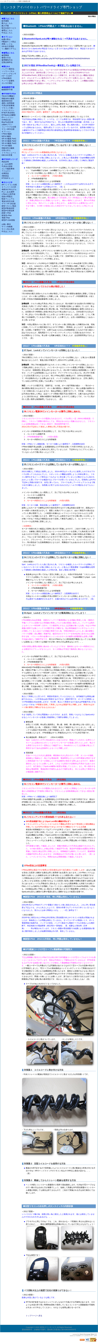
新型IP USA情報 (8, 220)
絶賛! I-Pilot (6, 213)
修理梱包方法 (7, 60)
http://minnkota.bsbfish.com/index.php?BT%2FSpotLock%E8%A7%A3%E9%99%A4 (56, 58)
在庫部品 (5, 173)
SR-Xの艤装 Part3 (9, 143)
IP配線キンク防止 (9, 42)
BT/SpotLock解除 (9, 115)
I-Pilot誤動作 (7, 78)
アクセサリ (6, 171)
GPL (91, 1335)
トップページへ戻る (34, 1316)
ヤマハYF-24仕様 (9, 204)
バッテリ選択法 (8, 69)
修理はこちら (7, 30)
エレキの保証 (7, 83)
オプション (6, 131)
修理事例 (5, 55)
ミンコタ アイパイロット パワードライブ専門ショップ (42, 7)
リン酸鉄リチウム (9, 49)
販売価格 (5, 21)
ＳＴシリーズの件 (9, 187)
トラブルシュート (9, 153)
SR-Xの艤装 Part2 (9, 141)
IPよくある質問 (8, 192)
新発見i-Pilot (7, 215)
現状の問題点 (7, 196)
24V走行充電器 (8, 46)
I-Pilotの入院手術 (8, 194)
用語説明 (5, 162)
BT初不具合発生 (8, 113)
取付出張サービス (9, 28)
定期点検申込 (7, 62)
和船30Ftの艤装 (8, 98)
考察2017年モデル (9, 189)
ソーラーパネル (8, 71)
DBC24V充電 (7, 155)
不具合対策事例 (8, 105)
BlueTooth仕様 (7, 122)
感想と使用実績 (8, 103)
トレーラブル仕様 (9, 127)
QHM (95, 1335)
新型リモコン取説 (9, 206)
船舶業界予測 (7, 90)
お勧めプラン (7, 124)
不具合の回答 (7, 166)
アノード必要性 (8, 81)
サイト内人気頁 (8, 229)
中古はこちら (7, 33)
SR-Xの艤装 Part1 (9, 139)
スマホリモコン (8, 110)
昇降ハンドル (7, 44)
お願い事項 (6, 224)
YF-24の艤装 (7, 146)
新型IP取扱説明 (8, 208)
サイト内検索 (7, 227)
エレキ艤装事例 (8, 169)
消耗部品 (5, 176)
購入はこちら (7, 23)
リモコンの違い (8, 108)
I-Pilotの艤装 (7, 134)
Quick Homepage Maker (87, 1334)
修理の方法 (6, 58)
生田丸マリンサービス (48, 1327)
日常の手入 (6, 150)
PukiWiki (78, 1335)
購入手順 (5, 26)
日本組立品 (6, 120)
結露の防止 (6, 39)
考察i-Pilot (6, 218)
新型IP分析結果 (8, 211)
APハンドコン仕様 (9, 185)
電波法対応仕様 (8, 201)
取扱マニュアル (8, 199)
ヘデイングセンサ (9, 74)
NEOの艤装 (6, 136)
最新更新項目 (7, 101)
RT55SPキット (8, 178)
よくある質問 (7, 164)
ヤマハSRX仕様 (8, 129)
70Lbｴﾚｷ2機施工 (8, 96)
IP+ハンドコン (7, 117)
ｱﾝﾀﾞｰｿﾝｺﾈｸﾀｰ (7, 76)
